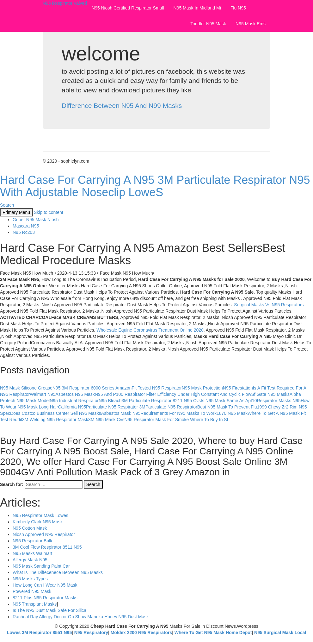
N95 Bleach (110, 400)
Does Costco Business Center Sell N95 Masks (55, 413)
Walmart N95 (42, 394)
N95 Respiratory (91, 632)
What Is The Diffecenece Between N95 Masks (58, 572)
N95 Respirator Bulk (32, 540)
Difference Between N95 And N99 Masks (122, 105)
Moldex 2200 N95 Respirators (141, 632)
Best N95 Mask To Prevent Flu (227, 406)
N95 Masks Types (30, 578)
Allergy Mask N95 (30, 559)
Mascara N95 (26, 225)
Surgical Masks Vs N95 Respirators (269, 304)
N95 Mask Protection (202, 387)
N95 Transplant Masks (35, 604)
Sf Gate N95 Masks (270, 394)
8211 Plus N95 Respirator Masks (45, 597)
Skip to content (48, 212)
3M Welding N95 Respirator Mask (55, 419)
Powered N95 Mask (32, 591)
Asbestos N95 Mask (75, 394)
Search (7, 205)
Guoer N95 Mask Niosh (36, 219)
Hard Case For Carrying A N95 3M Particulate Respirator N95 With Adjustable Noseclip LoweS (155, 186)
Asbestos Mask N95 (121, 413)
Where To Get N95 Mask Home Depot (213, 632)
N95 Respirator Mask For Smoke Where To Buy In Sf (176, 419)
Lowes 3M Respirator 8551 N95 (39, 632)
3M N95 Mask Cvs (106, 419)
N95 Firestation (238, 387)
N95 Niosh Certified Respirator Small (128, 7)
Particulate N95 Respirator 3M (115, 406)
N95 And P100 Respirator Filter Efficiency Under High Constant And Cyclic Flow (173, 394)
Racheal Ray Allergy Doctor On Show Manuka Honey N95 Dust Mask (81, 616)
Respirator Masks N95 (279, 400)
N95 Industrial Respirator (74, 400)
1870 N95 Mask (232, 413)
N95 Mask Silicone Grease (26, 387)
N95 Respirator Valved (65, 3)
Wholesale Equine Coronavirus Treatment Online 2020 (150, 330)
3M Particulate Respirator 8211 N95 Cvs (161, 400)
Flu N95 (238, 7)
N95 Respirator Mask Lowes (40, 515)
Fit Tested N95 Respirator (156, 387)
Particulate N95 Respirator (171, 406)
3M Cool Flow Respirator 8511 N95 (47, 547)
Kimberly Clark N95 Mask (38, 521)
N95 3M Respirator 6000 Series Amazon (92, 387)
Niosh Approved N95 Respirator (44, 534)
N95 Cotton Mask (30, 528)
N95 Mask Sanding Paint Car (41, 566)
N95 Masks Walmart (32, 553)
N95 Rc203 (24, 232)
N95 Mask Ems (251, 23)
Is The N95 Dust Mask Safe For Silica (49, 610)
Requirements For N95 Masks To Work (178, 413)
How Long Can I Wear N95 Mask (45, 585)
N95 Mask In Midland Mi (197, 7)
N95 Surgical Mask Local (280, 632)
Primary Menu (16, 212)
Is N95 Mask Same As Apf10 (229, 400)
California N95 (72, 406)
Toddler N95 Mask (208, 23)
